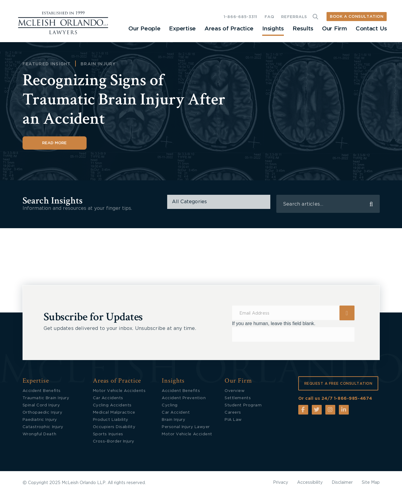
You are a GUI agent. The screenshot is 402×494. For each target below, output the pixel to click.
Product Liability (110, 420)
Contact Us (371, 29)
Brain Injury (98, 64)
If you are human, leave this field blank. (274, 323)
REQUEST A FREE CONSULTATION (338, 383)
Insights (273, 29)
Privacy (280, 482)
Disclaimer (342, 482)
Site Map (371, 482)
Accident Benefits (42, 391)
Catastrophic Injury (43, 427)
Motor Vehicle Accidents (119, 391)
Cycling (170, 405)
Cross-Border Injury (113, 441)
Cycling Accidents (112, 405)
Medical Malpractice (114, 413)
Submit (346, 313)
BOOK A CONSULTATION (356, 17)
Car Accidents (108, 398)
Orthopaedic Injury (43, 413)
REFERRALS (294, 17)
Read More (54, 143)
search (371, 204)
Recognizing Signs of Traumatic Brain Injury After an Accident (124, 99)
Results (303, 29)
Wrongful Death (40, 434)
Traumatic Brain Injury (46, 398)
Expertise (182, 29)
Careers (233, 413)
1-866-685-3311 (240, 17)
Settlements (238, 398)
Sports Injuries (108, 434)
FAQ (269, 17)
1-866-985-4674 (353, 398)
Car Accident (176, 413)
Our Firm (334, 29)
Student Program (243, 405)
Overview (234, 391)
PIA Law (233, 420)
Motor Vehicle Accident (187, 434)
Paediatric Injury (40, 420)
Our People (144, 29)
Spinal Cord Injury (41, 405)
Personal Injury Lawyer (186, 427)
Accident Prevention (184, 398)
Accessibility (310, 482)
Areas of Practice (228, 29)
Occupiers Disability (114, 427)
